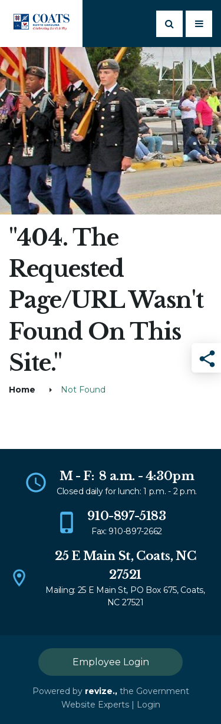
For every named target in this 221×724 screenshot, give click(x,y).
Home (22, 389)
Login (148, 704)
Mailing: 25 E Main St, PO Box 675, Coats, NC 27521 (125, 596)
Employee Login (110, 662)
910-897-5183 (126, 516)
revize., (101, 691)
